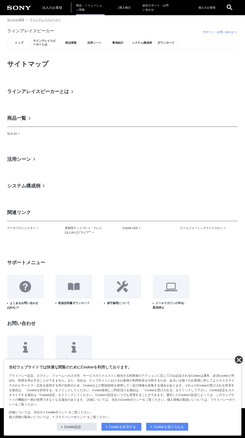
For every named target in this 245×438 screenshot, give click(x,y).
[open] (229, 7)
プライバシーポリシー (70, 417)
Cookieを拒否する (122, 427)
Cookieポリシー (56, 412)
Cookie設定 (72, 427)
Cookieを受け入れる (169, 427)
